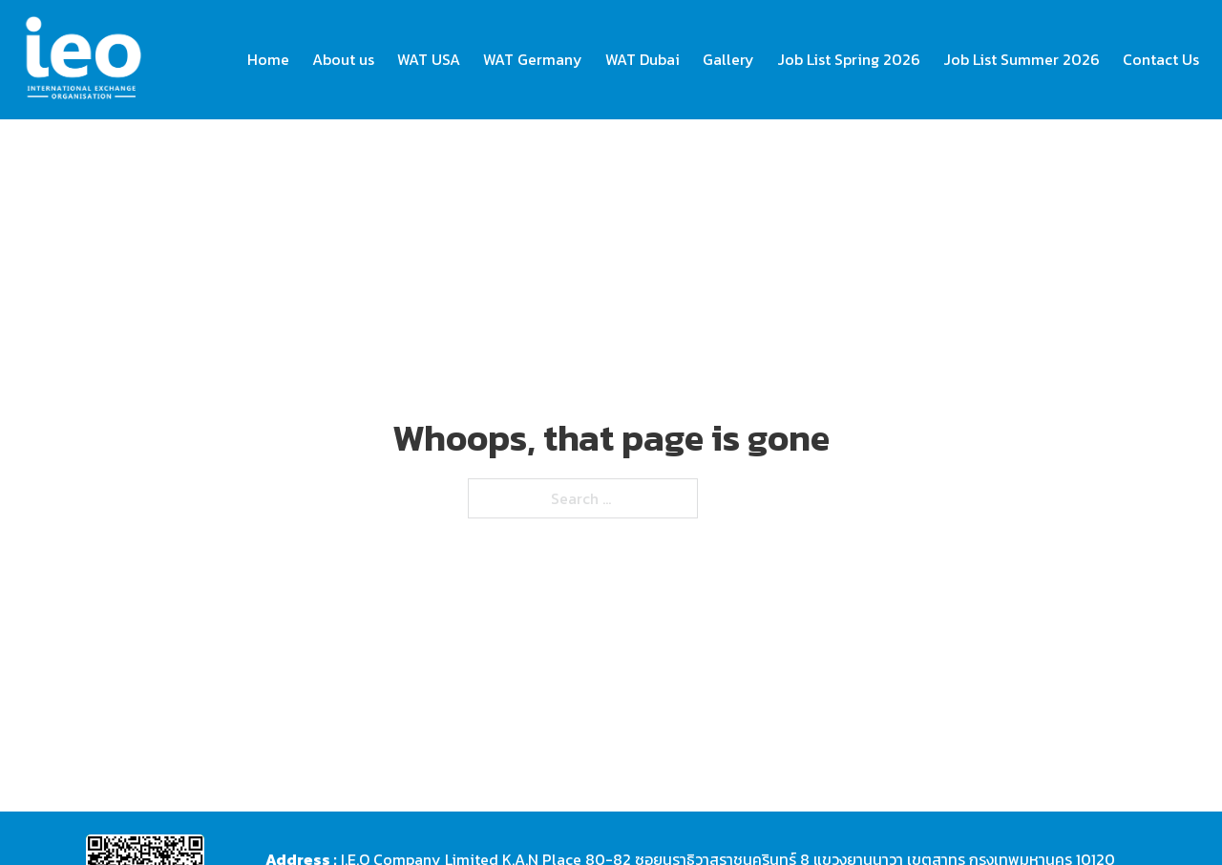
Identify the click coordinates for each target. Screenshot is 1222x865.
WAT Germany (532, 59)
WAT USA (428, 59)
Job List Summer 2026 (1021, 59)
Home (268, 59)
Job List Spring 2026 (848, 59)
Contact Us (1161, 59)
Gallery (728, 59)
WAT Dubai (642, 59)
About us (343, 59)
